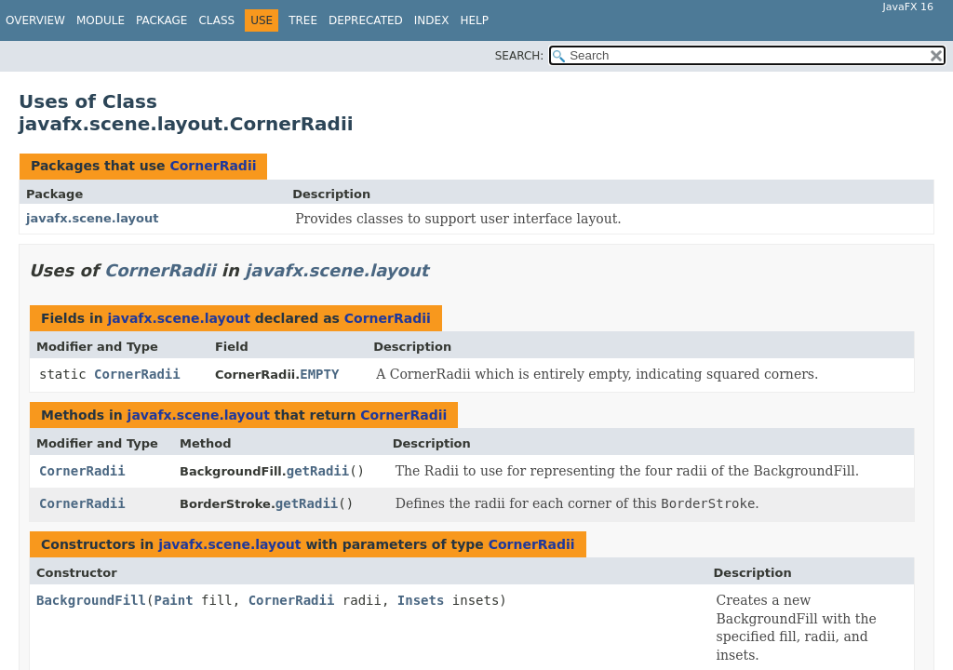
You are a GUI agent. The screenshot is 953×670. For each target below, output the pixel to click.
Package (161, 20)
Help (474, 20)
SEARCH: (519, 55)
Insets (421, 600)
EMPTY (319, 374)
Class (216, 20)
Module (100, 20)
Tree (303, 20)
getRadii (318, 470)
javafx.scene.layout (92, 218)
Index (432, 20)
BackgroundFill (91, 600)
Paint (173, 600)
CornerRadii (212, 165)
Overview (35, 20)
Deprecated (366, 20)
